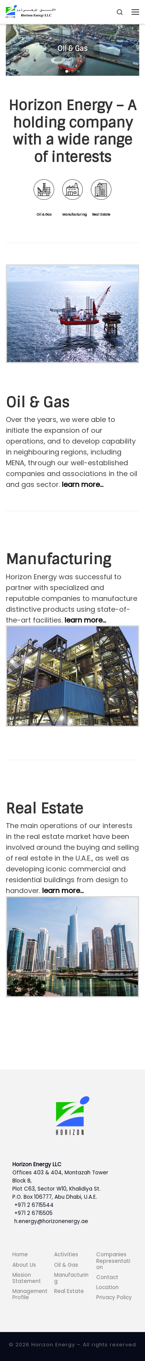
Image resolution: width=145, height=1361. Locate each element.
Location (107, 1287)
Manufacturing (74, 214)
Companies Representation (113, 1261)
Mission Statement (26, 1278)
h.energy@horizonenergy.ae (51, 1221)
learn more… (82, 484)
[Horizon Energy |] (31, 11)
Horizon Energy (53, 1344)
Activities (66, 1254)
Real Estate (101, 214)
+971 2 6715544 (34, 1205)
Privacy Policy (114, 1297)
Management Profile (30, 1294)
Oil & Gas (44, 214)
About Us (24, 1265)
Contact (107, 1277)
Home (20, 1254)
